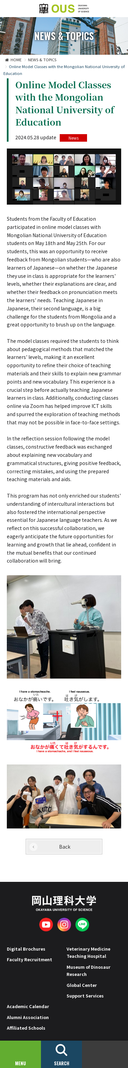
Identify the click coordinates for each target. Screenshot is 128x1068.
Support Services (85, 995)
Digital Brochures (26, 948)
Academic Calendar (28, 1006)
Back (64, 846)
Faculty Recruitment (29, 959)
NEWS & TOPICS (42, 59)
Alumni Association (28, 1017)
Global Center (82, 985)
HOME (16, 59)
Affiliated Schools (26, 1028)
